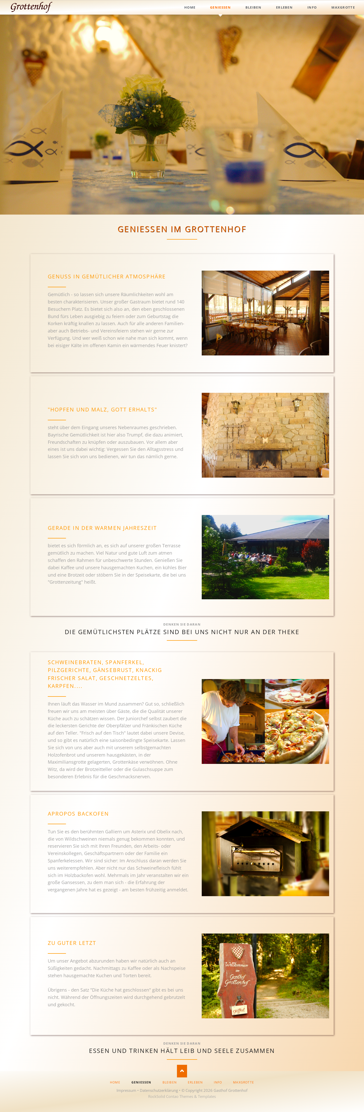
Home (115, 1082)
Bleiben (170, 1082)
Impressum (126, 1090)
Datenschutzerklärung (159, 1090)
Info (218, 1082)
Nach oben (182, 1071)
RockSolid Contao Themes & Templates (182, 1096)
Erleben (195, 1082)
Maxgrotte (243, 1082)
